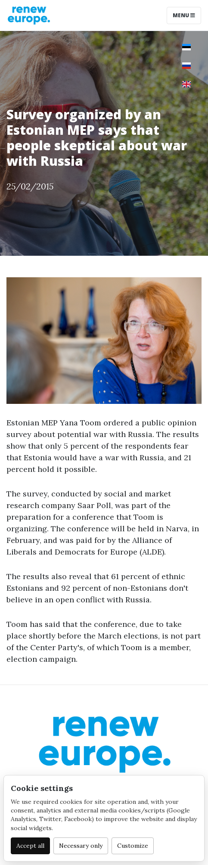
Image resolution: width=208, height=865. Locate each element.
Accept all (30, 845)
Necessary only (80, 845)
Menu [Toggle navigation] (184, 15)
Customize (132, 845)
